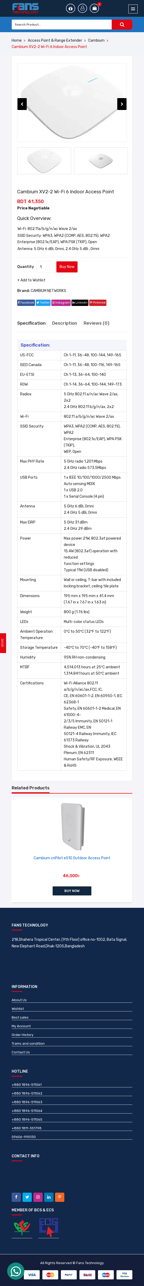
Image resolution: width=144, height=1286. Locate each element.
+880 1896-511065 (27, 1119)
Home (17, 40)
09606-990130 (24, 1137)
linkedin (80, 302)
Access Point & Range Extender (55, 40)
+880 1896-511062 (27, 1093)
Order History (22, 1035)
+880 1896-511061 (27, 1085)
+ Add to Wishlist (31, 280)
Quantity (25, 267)
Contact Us (21, 1052)
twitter (43, 302)
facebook (26, 302)
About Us (19, 1000)
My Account (21, 1026)
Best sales (20, 1017)
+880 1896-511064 (27, 1111)
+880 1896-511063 (27, 1102)
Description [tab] (64, 323)
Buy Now (67, 267)
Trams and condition (28, 1043)
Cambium (96, 40)
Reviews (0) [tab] (96, 323)
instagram (61, 302)
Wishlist (18, 1009)
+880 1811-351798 (27, 1128)
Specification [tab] (31, 323)
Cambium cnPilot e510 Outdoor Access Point (72, 858)
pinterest (98, 302)
